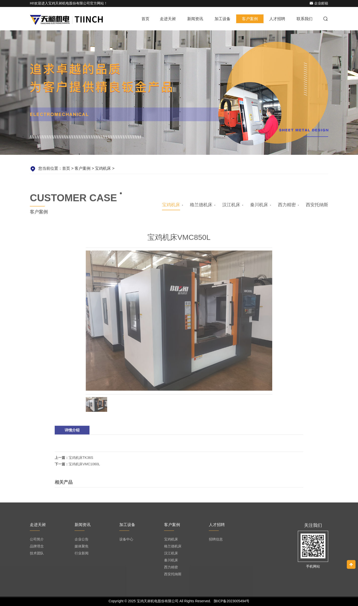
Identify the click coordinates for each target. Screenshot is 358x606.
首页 (145, 19)
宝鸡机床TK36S (81, 459)
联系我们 (305, 19)
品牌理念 (37, 548)
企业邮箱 (319, 3)
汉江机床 (231, 206)
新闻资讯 (195, 19)
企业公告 (82, 541)
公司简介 (37, 541)
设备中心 (126, 541)
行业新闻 (82, 555)
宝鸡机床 (103, 168)
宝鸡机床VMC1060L (84, 466)
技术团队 (37, 555)
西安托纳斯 (317, 206)
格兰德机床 (201, 206)
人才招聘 (277, 19)
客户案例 (250, 19)
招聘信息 (216, 541)
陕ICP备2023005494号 (231, 601)
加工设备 (222, 19)
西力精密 (287, 206)
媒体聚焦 (82, 548)
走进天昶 (168, 19)
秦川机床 (259, 206)
